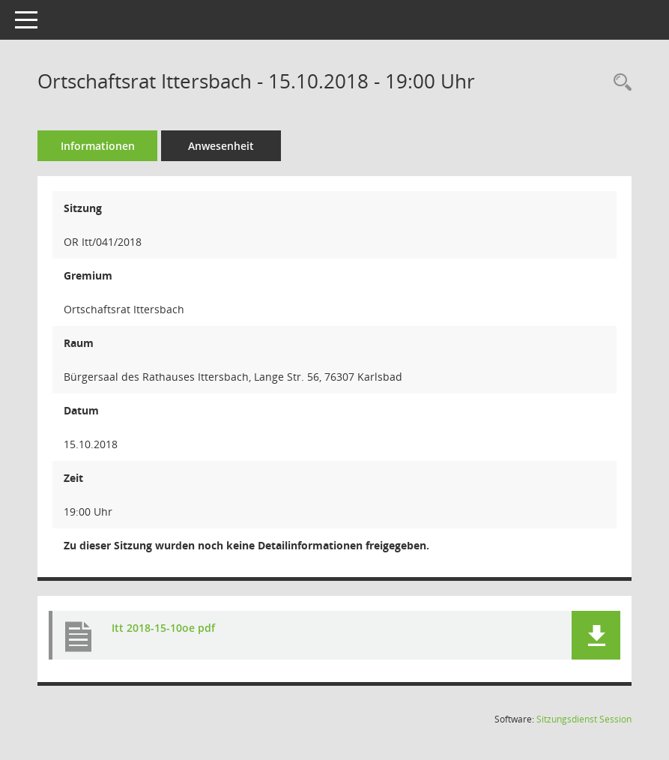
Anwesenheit (221, 146)
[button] (596, 635)
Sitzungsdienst (584, 719)
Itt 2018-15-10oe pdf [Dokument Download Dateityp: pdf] (163, 628)
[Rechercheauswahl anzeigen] (619, 82)
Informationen (98, 146)
